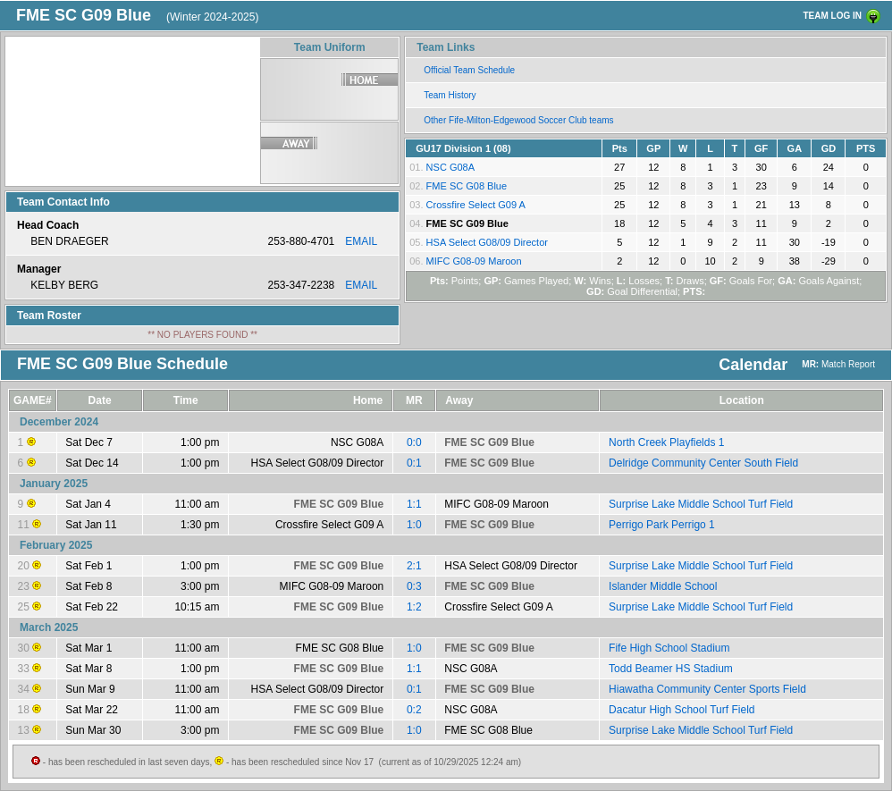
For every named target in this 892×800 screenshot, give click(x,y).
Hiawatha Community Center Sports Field (707, 689)
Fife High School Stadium (669, 648)
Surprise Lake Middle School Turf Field (701, 504)
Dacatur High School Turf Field (681, 709)
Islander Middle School (663, 586)
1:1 (414, 504)
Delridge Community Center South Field (703, 463)
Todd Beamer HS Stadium (671, 668)
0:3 (414, 586)
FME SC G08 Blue (466, 186)
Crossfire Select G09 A (476, 204)
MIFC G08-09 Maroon (474, 261)
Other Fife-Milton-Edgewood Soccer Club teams (518, 120)
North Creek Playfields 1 (666, 442)
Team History (449, 95)
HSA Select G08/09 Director (487, 242)
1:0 (414, 524)
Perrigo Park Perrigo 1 (662, 524)
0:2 (414, 709)
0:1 (414, 463)
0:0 (414, 442)
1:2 (414, 607)
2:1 (414, 566)
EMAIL (361, 241)
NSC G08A (450, 167)
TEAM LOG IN (832, 16)
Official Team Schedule (469, 70)
